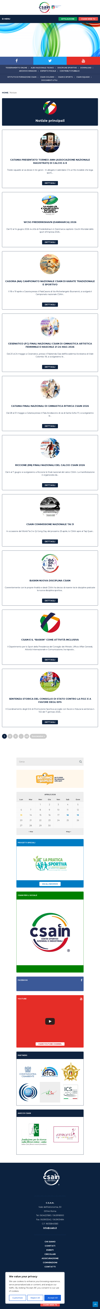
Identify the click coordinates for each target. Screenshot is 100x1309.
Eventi (50, 1250)
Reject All (35, 1298)
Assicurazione (50, 1258)
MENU (6, 19)
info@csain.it (50, 1228)
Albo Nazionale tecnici (42, 68)
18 (68, 815)
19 (78, 815)
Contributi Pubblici (70, 71)
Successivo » (38, 736)
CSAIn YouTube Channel (50, 1044)
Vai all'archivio (50, 884)
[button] (81, 762)
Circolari (50, 1254)
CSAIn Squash (83, 77)
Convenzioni (50, 1262)
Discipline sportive (67, 68)
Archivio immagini (28, 71)
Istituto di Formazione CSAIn (21, 77)
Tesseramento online (16, 68)
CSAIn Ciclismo (47, 77)
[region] (35, 1288)
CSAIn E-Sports (65, 77)
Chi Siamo (50, 1241)
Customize (17, 1298)
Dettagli (50, 183)
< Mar (31, 832)
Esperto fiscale (48, 71)
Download (85, 68)
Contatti (50, 1266)
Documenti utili (49, 80)
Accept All (53, 1298)
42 (26, 736)
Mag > (68, 832)
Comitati (50, 1246)
